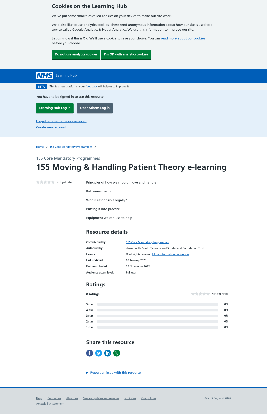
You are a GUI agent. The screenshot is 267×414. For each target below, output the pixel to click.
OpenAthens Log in (95, 108)
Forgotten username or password (61, 121)
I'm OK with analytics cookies (126, 54)
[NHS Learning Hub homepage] (56, 75)
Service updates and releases (101, 398)
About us (72, 398)
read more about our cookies (183, 38)
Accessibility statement (50, 403)
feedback (91, 86)
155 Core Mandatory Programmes (71, 146)
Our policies (148, 398)
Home (40, 146)
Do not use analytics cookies (76, 54)
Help (39, 398)
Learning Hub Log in (54, 108)
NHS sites (130, 398)
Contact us (54, 398)
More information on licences (170, 254)
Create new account (51, 127)
